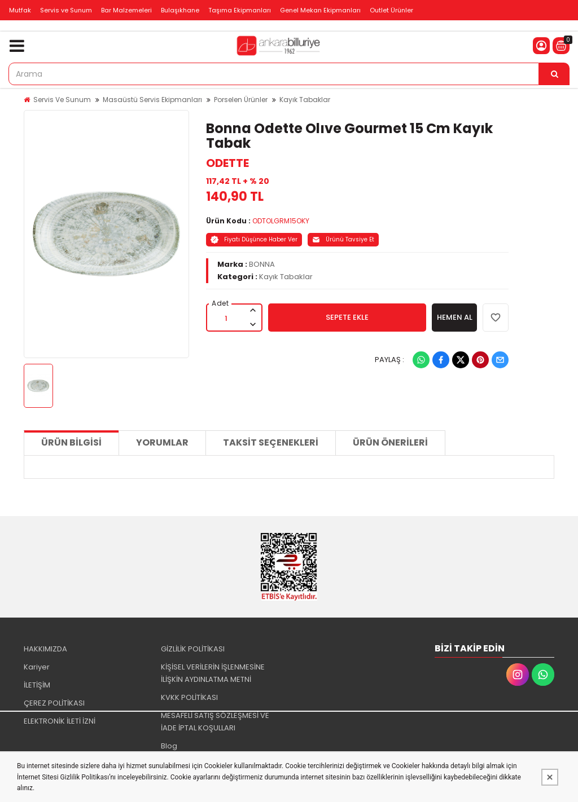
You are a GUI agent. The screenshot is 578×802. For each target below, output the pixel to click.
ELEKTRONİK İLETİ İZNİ (59, 721)
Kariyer (37, 667)
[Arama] (554, 74)
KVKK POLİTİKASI (189, 697)
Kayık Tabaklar (304, 99)
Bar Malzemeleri (126, 10)
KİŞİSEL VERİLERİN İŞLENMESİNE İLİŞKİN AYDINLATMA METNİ (213, 673)
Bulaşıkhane (180, 10)
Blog (169, 746)
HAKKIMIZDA (45, 649)
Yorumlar (162, 442)
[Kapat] (549, 777)
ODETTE (227, 163)
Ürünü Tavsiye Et (343, 239)
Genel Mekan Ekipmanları (320, 10)
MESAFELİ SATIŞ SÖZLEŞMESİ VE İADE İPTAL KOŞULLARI (215, 721)
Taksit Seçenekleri (270, 442)
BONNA (262, 264)
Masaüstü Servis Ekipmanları (152, 99)
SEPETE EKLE (347, 317)
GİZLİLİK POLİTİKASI (193, 649)
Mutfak (20, 10)
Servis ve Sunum (66, 10)
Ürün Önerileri (390, 442)
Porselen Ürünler (241, 99)
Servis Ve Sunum (62, 99)
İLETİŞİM (37, 685)
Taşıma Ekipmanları (239, 10)
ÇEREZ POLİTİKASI (54, 703)
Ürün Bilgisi (71, 442)
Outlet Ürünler (391, 10)
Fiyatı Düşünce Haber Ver (254, 239)
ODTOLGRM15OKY (280, 221)
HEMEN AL (454, 317)
